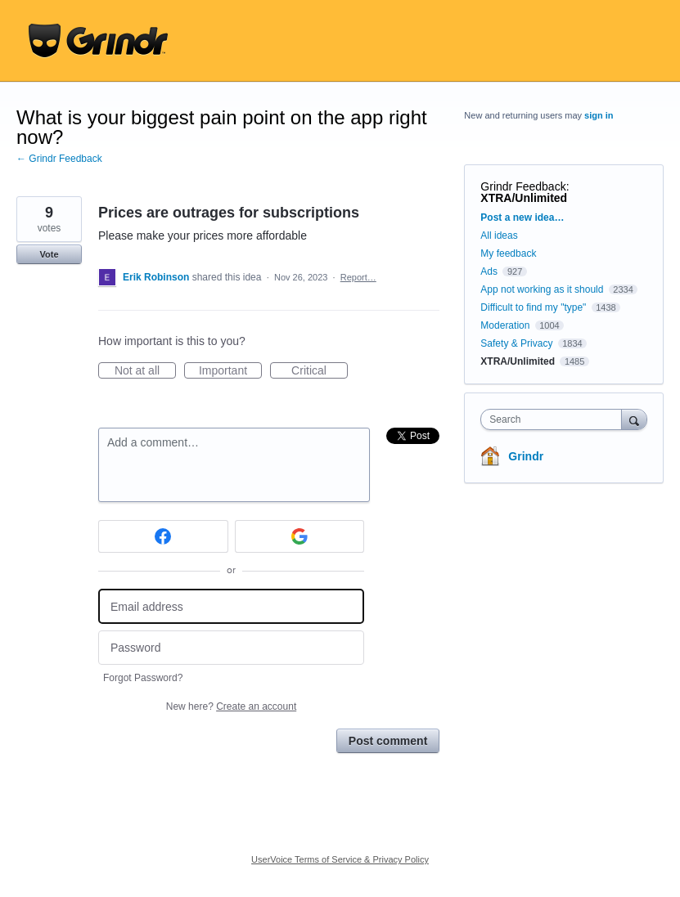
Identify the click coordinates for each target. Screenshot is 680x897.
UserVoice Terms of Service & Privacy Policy (340, 859)
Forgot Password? (142, 678)
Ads (489, 271)
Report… (358, 277)
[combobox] (554, 419)
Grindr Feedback (522, 186)
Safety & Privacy (517, 343)
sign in (598, 115)
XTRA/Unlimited (523, 197)
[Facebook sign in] (163, 536)
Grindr (525, 456)
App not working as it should (541, 289)
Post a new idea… (522, 217)
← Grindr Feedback (59, 158)
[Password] (231, 648)
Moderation (506, 325)
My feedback (508, 253)
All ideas (498, 235)
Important (230, 371)
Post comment (388, 740)
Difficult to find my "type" (533, 307)
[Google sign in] (300, 536)
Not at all (145, 371)
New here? (231, 706)
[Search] (634, 419)
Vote (48, 254)
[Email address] (231, 606)
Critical (319, 371)
